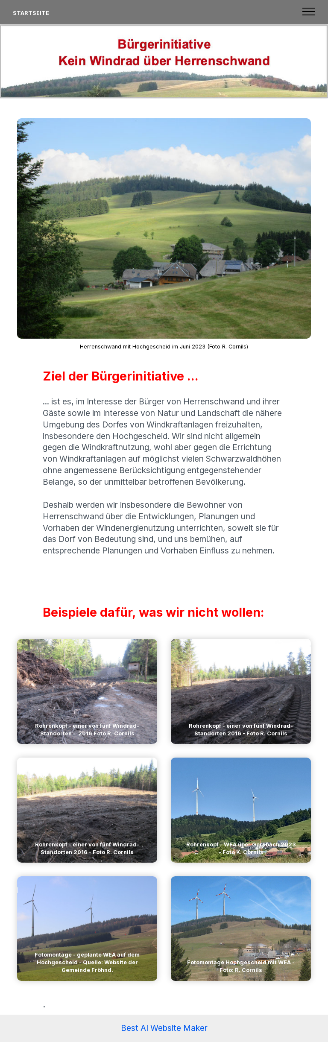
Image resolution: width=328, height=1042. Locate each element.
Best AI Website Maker (164, 1028)
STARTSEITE (31, 13)
